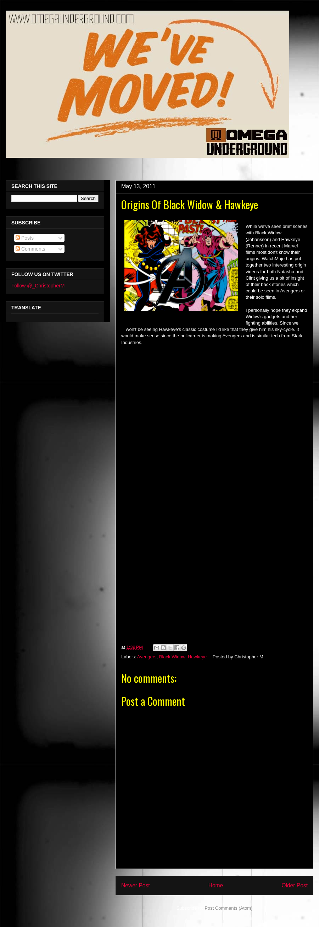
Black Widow (172, 656)
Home (215, 885)
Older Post (294, 885)
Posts (25, 238)
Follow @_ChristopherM (38, 285)
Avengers (147, 656)
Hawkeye (197, 656)
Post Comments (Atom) (228, 908)
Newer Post (135, 885)
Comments (30, 249)
